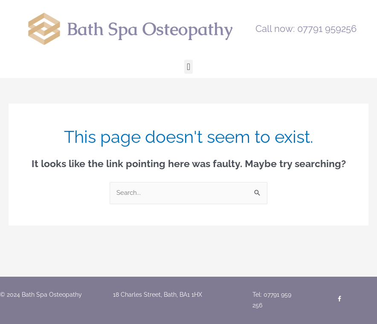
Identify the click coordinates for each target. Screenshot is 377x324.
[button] (188, 67)
